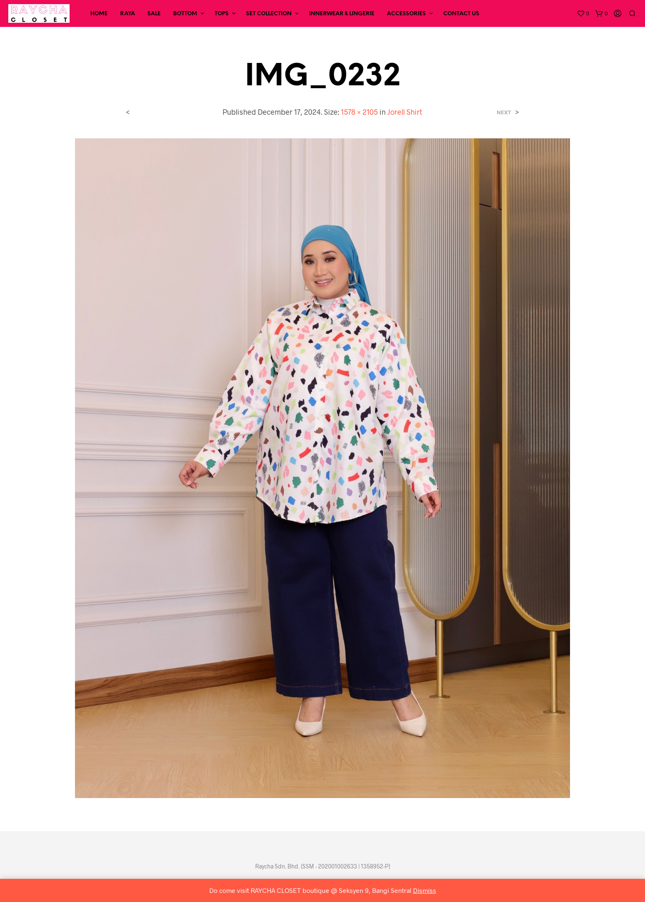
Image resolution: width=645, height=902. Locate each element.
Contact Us (461, 14)
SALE (154, 14)
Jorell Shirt (404, 111)
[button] (583, 14)
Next (504, 112)
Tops (222, 14)
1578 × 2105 (359, 111)
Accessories (406, 14)
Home (99, 14)
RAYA (127, 14)
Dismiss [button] (424, 890)
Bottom (185, 14)
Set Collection (269, 14)
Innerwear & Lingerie (341, 14)
